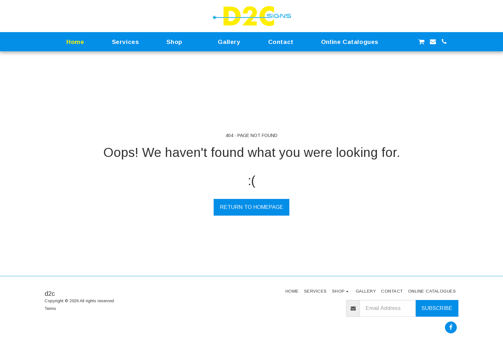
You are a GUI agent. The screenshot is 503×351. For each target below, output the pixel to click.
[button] (398, 42)
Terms (50, 308)
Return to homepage (251, 207)
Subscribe (437, 308)
